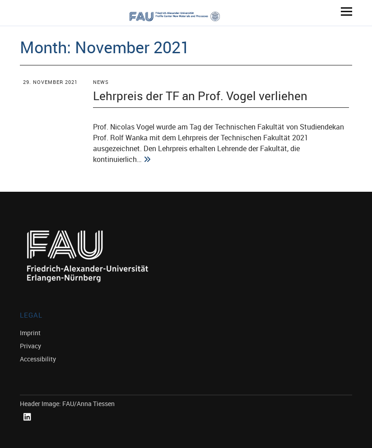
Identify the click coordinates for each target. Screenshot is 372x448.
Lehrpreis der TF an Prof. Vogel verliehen (200, 96)
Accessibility (38, 359)
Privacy (30, 346)
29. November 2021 (50, 82)
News (101, 82)
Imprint (30, 332)
